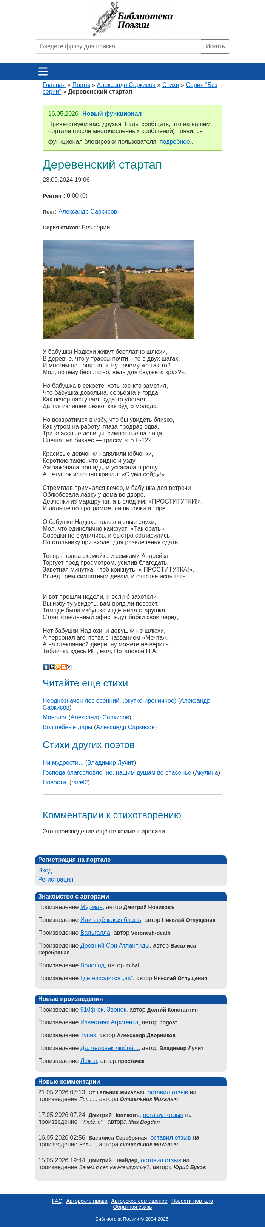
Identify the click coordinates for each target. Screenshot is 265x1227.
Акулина (206, 772)
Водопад (92, 965)
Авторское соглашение (139, 1201)
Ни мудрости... (63, 762)
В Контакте (46, 667)
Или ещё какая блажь (110, 920)
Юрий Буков (190, 1167)
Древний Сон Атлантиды (115, 945)
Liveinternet (52, 667)
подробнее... (177, 141)
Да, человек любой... (109, 1048)
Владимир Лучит (110, 762)
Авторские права (86, 1201)
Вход (45, 870)
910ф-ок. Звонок (103, 1009)
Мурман (91, 907)
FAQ (57, 1201)
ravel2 (79, 782)
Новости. (55, 782)
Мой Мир (58, 667)
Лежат (88, 1061)
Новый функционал (112, 113)
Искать (215, 46)
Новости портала (192, 1201)
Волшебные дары (67, 727)
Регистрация (56, 879)
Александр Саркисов (126, 85)
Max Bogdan (144, 1122)
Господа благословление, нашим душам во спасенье (117, 772)
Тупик (88, 1035)
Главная (54, 85)
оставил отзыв (168, 1092)
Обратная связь (132, 1207)
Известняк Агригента (109, 1022)
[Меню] (42, 71)
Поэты (81, 85)
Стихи (170, 85)
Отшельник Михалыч (149, 1099)
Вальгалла (95, 933)
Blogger (64, 667)
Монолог (55, 717)
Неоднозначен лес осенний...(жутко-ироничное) (109, 700)
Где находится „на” (106, 978)
